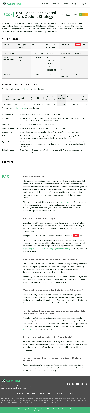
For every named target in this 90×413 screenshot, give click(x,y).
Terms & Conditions (40, 410)
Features (31, 393)
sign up (26, 89)
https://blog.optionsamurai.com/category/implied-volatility (46, 248)
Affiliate (60, 393)
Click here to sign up (20, 108)
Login (83, 4)
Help (66, 4)
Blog (74, 4)
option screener (67, 202)
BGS (6, 14)
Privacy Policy (51, 410)
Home (45, 4)
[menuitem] (45, 3)
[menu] (64, 3)
